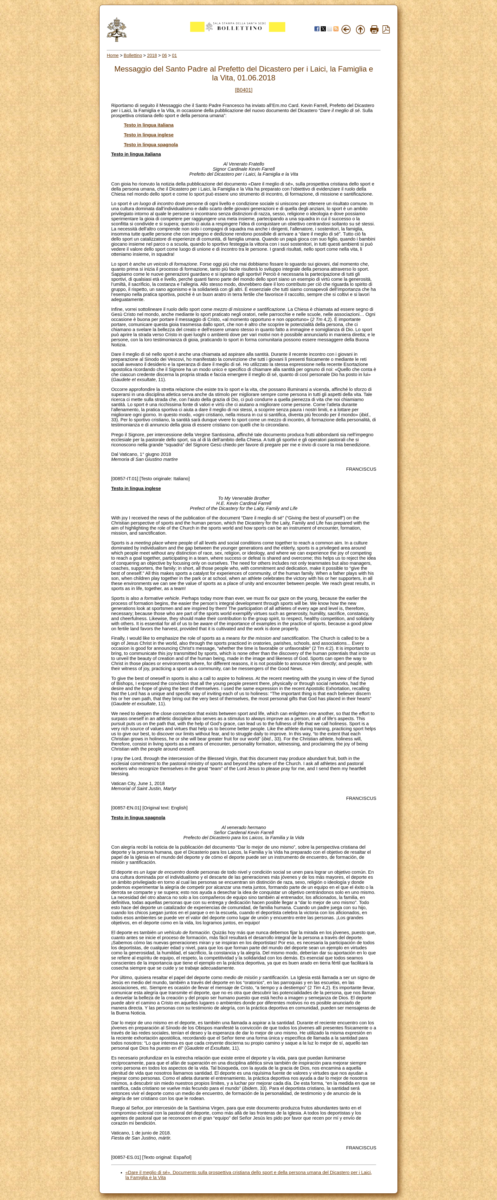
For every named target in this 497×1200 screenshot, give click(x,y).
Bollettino (133, 55)
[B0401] (243, 90)
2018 (152, 55)
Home (113, 55)
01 (174, 55)
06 (164, 55)
